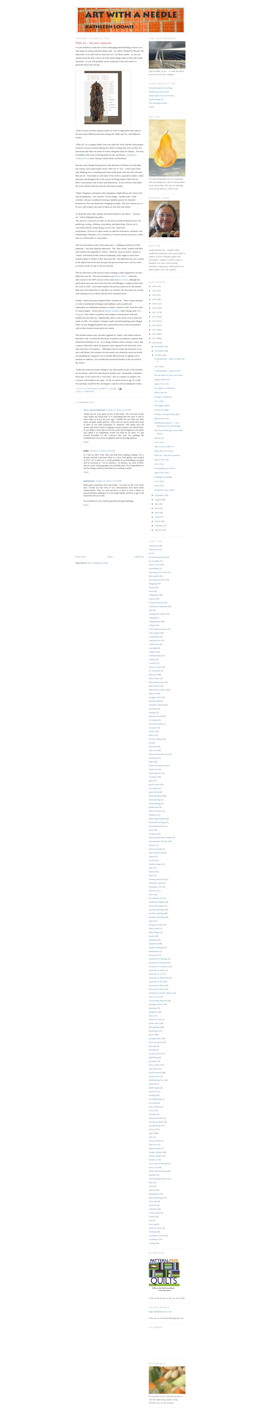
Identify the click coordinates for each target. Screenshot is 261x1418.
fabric (151, 735)
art (150, 553)
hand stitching (155, 796)
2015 (154, 321)
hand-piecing (154, 799)
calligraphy (153, 595)
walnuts (152, 1216)
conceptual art (155, 640)
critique (152, 659)
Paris (151, 1015)
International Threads (158, 841)
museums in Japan (157, 970)
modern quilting (156, 947)
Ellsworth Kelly (156, 724)
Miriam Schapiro (112, 311)
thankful (152, 1175)
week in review (155, 1228)
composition (154, 636)
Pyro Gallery (154, 1065)
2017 (154, 312)
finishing (152, 758)
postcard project (156, 1042)
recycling (153, 1103)
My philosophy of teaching (160, 88)
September (160, 495)
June (157, 508)
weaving (152, 1224)
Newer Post (81, 556)
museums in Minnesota (159, 977)
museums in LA (156, 974)
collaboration (154, 621)
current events (155, 667)
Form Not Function (157, 765)
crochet (152, 663)
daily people (154, 686)
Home (110, 556)
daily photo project (157, 689)
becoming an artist (157, 579)
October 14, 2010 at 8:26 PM (102, 451)
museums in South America (161, 993)
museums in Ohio (156, 985)
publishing (153, 1057)
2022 (154, 290)
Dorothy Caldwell (156, 705)
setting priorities (156, 1118)
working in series (156, 1235)
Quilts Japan (154, 1087)
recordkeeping (155, 1099)
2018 (154, 308)
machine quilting (156, 913)
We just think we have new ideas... (169, 375)
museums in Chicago (158, 958)
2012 (154, 334)
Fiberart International (158, 754)
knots (151, 875)
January (158, 530)
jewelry (152, 860)
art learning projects (157, 557)
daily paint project (157, 682)
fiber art (89, 392)
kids (150, 868)
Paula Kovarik (155, 1019)
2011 (154, 338)
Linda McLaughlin (157, 902)
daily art (152, 674)
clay (150, 610)
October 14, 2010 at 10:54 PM (109, 481)
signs (151, 1133)
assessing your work (157, 572)
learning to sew (155, 887)
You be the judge (161, 410)
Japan (151, 856)
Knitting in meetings (163, 477)
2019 (154, 303)
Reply (86, 442)
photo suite (153, 1023)
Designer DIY (155, 697)
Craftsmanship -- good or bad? (167, 371)
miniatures (153, 943)
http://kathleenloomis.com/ (160, 1311)
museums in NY (156, 981)
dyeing (152, 712)
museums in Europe (157, 962)
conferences (154, 644)
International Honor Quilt (160, 837)
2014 (154, 325)
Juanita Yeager (155, 864)
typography (154, 1194)
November (159, 351)
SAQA (152, 1110)
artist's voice (154, 564)
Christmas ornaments (158, 606)
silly (150, 1137)
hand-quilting (154, 803)
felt (150, 743)
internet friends (155, 849)
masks (151, 936)
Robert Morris (121, 276)
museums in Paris (156, 989)
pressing (152, 1046)
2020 (154, 299)
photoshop (153, 1031)
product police (155, 1053)
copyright (153, 648)
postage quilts (155, 1038)
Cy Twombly (154, 670)
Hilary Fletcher (155, 811)
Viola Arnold (154, 1213)
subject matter (155, 1148)
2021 (154, 295)
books (151, 587)
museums (153, 955)
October (158, 355)
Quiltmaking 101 (156, 99)
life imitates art (155, 898)
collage (152, 625)
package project (155, 1004)
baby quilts (153, 576)
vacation (152, 1205)
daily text (153, 693)
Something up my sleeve (164, 468)
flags (151, 761)
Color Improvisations (158, 629)
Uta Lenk (153, 1201)
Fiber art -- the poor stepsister (167, 455)
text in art (153, 1167)
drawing (152, 708)
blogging (152, 583)
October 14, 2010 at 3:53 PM (118, 410)
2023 (154, 286)
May (157, 512)
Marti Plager (154, 932)
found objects (154, 773)
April (157, 517)
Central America (156, 602)
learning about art (156, 879)
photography (154, 1027)
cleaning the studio (157, 614)
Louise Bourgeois (156, 906)
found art (153, 769)
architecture (154, 549)
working (152, 1231)
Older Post (139, 556)
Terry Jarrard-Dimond (94, 410)
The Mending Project (158, 103)
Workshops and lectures (159, 91)
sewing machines (156, 1122)
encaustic (153, 727)
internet (152, 845)
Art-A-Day (159, 366)
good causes (154, 784)
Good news (159, 485)
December (159, 346)
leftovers (152, 890)
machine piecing (156, 909)
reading (152, 1095)
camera (152, 598)
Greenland (153, 788)
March (158, 521)
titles (151, 1182)
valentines (153, 1209)
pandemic (153, 1012)
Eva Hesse (123, 279)
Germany (153, 777)
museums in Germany (158, 966)
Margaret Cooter (156, 925)
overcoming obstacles (158, 1000)
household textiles (156, 826)
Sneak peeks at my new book (161, 95)
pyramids (153, 1061)
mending (152, 940)
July (157, 504)
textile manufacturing (158, 1171)
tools (151, 1186)
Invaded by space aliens (164, 490)
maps (151, 921)
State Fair (153, 1144)
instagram (153, 834)
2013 (154, 329)
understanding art (156, 1197)
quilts (151, 1084)
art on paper (154, 561)
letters (151, 894)
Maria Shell (154, 928)
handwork (153, 807)
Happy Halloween (162, 379)
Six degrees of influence (164, 388)
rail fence (153, 1091)
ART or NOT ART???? (164, 446)
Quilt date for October (163, 451)
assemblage (154, 568)
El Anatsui (153, 720)
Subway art (159, 438)
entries (152, 731)
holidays (152, 815)
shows (151, 1129)
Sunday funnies (155, 1152)
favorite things (155, 739)
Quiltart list (154, 1076)
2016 (154, 316)
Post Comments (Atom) (98, 563)
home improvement (157, 818)
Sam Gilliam (154, 1106)
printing (152, 1049)
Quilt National (155, 1072)
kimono (152, 871)
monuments (154, 951)
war (150, 1220)
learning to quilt (156, 883)
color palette (154, 633)
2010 (154, 342)
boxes (151, 591)
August (158, 499)
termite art (153, 1159)
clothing (152, 617)
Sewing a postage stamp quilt (166, 414)
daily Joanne (154, 678)
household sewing (156, 822)
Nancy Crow (154, 996)
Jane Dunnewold (156, 852)
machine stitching (156, 917)
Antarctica (153, 545)
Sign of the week (161, 384)
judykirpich (89, 481)
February (159, 525)
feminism (153, 746)
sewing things (155, 1125)
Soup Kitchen (155, 1140)
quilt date (153, 1068)
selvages (152, 1114)
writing (152, 1243)
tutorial (152, 1190)
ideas (151, 830)
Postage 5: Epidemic (163, 397)
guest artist (153, 792)
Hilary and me (160, 392)
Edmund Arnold (156, 716)
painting (152, 1008)
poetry (151, 1034)
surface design (155, 1156)
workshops (153, 1239)
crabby (152, 652)
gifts (151, 780)
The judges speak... (162, 405)
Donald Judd (154, 701)
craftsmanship (155, 655)
